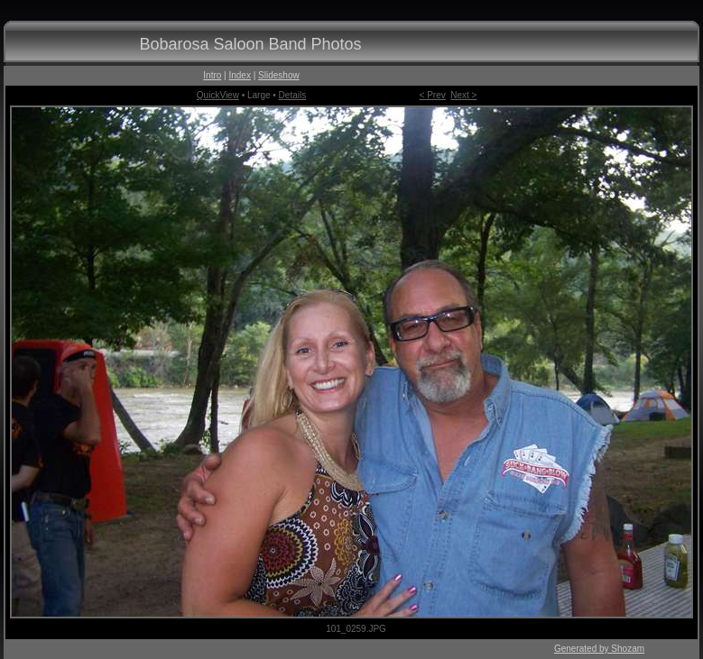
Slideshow (279, 75)
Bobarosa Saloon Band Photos (250, 44)
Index (239, 75)
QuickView (218, 95)
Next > (463, 95)
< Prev (433, 95)
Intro (212, 75)
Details (293, 95)
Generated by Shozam (599, 649)
